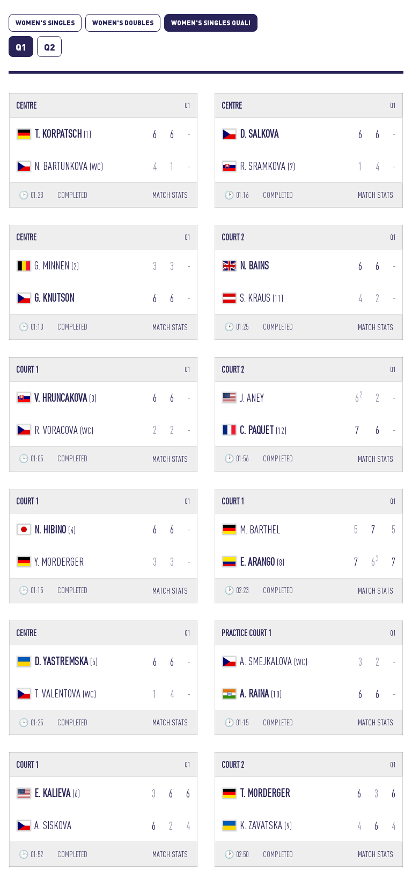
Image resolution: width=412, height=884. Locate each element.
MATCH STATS (170, 194)
